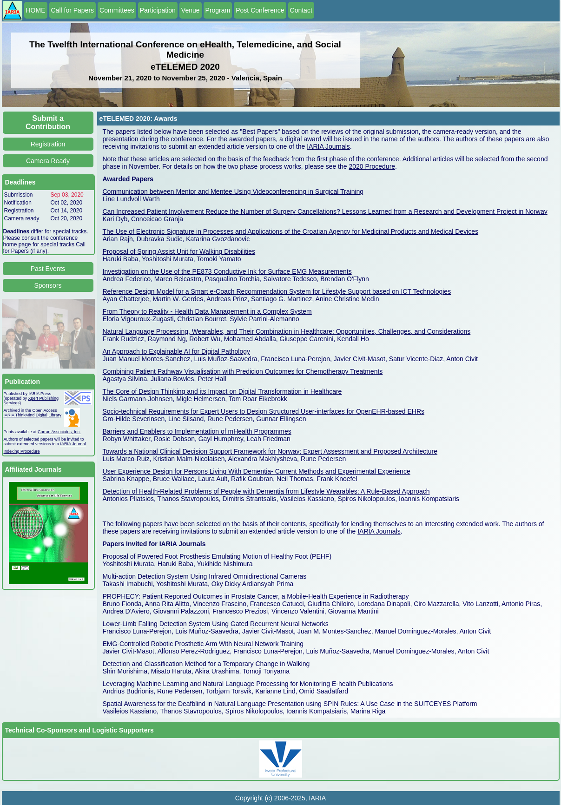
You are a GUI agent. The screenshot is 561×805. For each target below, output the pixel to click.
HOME (36, 10)
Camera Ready (48, 161)
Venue (190, 10)
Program (218, 10)
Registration (48, 144)
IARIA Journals (328, 146)
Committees (116, 10)
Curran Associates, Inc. (59, 431)
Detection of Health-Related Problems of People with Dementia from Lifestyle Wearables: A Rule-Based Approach (266, 491)
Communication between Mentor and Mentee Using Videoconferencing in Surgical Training (233, 191)
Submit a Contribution (48, 122)
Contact (301, 10)
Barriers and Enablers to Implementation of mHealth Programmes (197, 431)
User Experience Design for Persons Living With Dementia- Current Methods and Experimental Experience (256, 471)
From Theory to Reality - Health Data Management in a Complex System (207, 311)
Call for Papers (72, 10)
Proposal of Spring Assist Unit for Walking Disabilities (179, 251)
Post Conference (260, 10)
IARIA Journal (73, 444)
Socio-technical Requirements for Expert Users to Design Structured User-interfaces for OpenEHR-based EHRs (264, 411)
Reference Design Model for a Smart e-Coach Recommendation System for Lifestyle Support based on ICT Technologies (277, 291)
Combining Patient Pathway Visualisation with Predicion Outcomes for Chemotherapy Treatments (243, 371)
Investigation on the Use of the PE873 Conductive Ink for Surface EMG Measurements (227, 271)
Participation (158, 10)
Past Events (48, 268)
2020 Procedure (372, 166)
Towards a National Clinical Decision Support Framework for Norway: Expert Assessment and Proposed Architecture (270, 451)
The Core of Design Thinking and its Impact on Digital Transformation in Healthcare (222, 391)
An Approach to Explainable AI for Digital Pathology (177, 351)
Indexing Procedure (22, 451)
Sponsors (47, 285)
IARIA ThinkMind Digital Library (32, 415)
